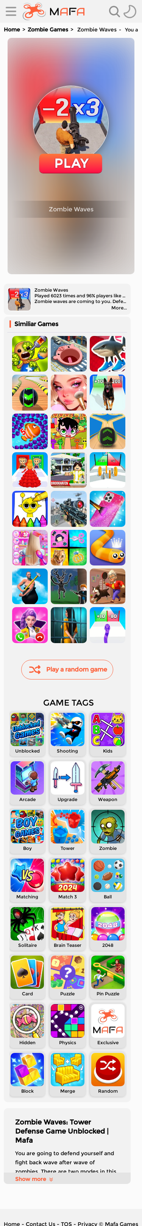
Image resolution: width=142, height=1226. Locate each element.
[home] (53, 11)
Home (12, 29)
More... (119, 308)
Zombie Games (48, 29)
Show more (34, 1179)
